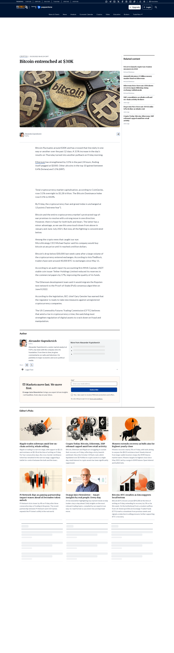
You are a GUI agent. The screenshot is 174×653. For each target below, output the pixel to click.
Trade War (56, 1)
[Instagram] (126, 1)
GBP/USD (37, 1)
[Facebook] (122, 1)
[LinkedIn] (114, 1)
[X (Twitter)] (118, 1)
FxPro (27, 136)
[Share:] (118, 134)
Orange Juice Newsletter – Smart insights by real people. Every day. (83, 496)
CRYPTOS (24, 56)
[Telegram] (110, 1)
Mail (73, 380)
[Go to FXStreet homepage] (22, 7)
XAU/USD (47, 1)
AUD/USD (75, 1)
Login (147, 7)
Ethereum (40, 162)
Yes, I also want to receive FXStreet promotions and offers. (94, 395)
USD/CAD (66, 1)
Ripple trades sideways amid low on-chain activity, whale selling (39, 445)
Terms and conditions (96, 399)
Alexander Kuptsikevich (33, 134)
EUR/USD (28, 1)
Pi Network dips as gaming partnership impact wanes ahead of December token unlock (40, 497)
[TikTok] (134, 1)
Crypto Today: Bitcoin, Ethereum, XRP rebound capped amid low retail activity (139, 118)
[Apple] (140, 1)
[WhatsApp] (106, 1)
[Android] (144, 1)
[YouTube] (130, 1)
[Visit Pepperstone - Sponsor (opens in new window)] (41, 7)
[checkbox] (72, 395)
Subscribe (94, 390)
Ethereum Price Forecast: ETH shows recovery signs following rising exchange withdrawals (138, 88)
